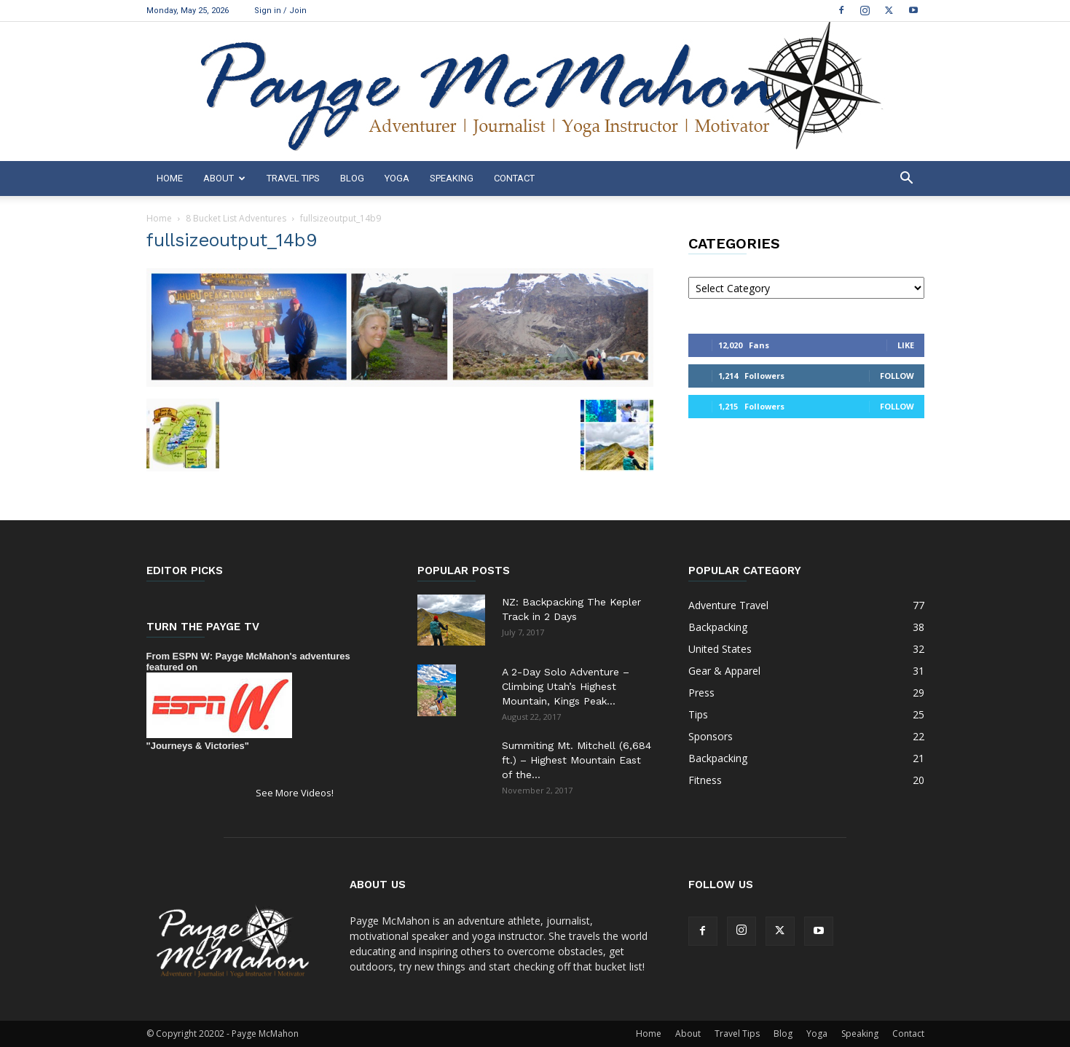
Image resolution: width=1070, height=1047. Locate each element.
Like (905, 345)
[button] (906, 180)
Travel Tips (293, 178)
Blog (352, 178)
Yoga (397, 178)
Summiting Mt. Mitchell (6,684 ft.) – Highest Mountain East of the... (576, 760)
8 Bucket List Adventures (236, 218)
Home (170, 178)
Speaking (451, 178)
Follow (897, 375)
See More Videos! (295, 792)
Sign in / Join (280, 10)
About (224, 178)
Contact (514, 178)
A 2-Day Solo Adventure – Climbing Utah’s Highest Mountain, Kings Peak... (565, 686)
